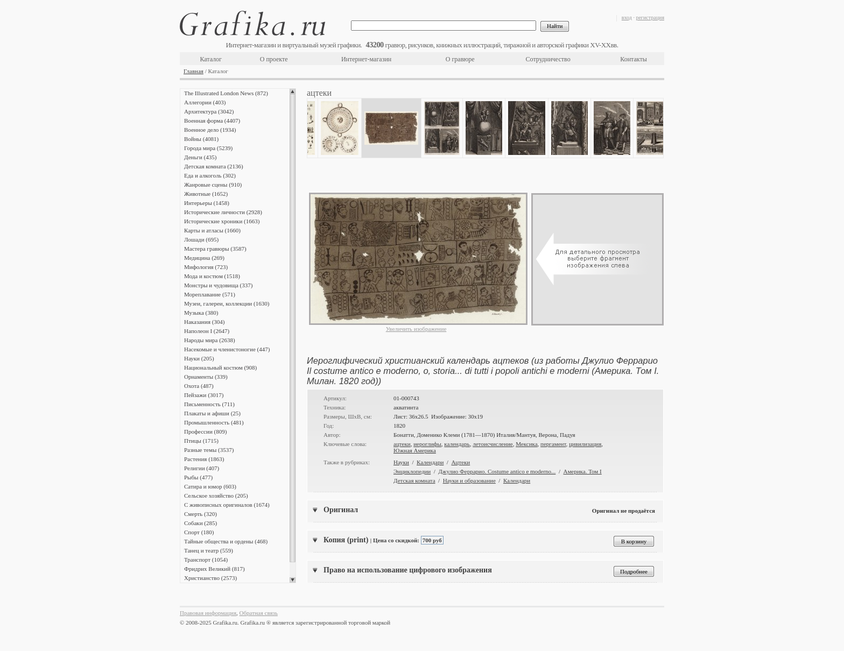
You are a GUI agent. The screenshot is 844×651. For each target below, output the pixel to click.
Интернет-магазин (366, 59)
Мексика (526, 444)
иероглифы (427, 444)
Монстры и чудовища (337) (218, 285)
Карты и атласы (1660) (212, 230)
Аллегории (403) (205, 102)
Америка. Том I (582, 471)
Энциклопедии (412, 471)
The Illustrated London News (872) (226, 93)
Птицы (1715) (201, 440)
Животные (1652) (206, 193)
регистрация (650, 17)
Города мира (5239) (208, 148)
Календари (430, 462)
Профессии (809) (205, 431)
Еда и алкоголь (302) (210, 175)
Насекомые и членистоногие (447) (227, 349)
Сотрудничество (548, 59)
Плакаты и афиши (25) (212, 413)
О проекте (274, 59)
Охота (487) (199, 386)
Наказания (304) (204, 322)
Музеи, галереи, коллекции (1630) (226, 303)
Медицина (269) (204, 257)
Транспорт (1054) (206, 559)
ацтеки (402, 444)
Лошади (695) (201, 239)
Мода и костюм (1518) (212, 276)
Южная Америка (414, 450)
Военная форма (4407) (212, 120)
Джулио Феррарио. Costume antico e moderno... (496, 471)
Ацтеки (460, 462)
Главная (193, 71)
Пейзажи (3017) (204, 395)
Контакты (633, 59)
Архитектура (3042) (209, 111)
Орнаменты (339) (206, 376)
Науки (401, 462)
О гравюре (460, 59)
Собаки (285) (200, 523)
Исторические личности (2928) (223, 212)
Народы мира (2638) (209, 340)
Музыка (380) (201, 312)
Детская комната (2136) (213, 166)
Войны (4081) (201, 139)
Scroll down (293, 580)
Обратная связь (259, 613)
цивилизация (585, 444)
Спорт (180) (199, 532)
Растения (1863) (204, 459)
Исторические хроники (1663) (221, 221)
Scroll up (293, 91)
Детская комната (414, 480)
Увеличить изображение (416, 329)
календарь (456, 444)
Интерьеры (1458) (206, 203)
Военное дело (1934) (210, 129)
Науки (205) (199, 358)
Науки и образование (469, 480)
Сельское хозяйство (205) (216, 495)
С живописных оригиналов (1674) (227, 504)
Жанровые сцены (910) (213, 184)
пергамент (553, 444)
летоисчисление (492, 444)
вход (627, 17)
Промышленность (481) (214, 422)
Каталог (211, 59)
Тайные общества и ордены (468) (226, 541)
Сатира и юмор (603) (210, 486)
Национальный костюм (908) (220, 367)
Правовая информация (208, 613)
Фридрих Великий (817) (214, 568)
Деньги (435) (200, 157)
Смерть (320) (200, 514)
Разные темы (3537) (209, 450)
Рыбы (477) (198, 477)
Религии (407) (201, 468)
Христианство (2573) (210, 578)
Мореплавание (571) (209, 294)
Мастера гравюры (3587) (215, 248)
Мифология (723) (206, 267)
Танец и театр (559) (208, 550)
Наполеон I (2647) (206, 331)
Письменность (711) (209, 404)
